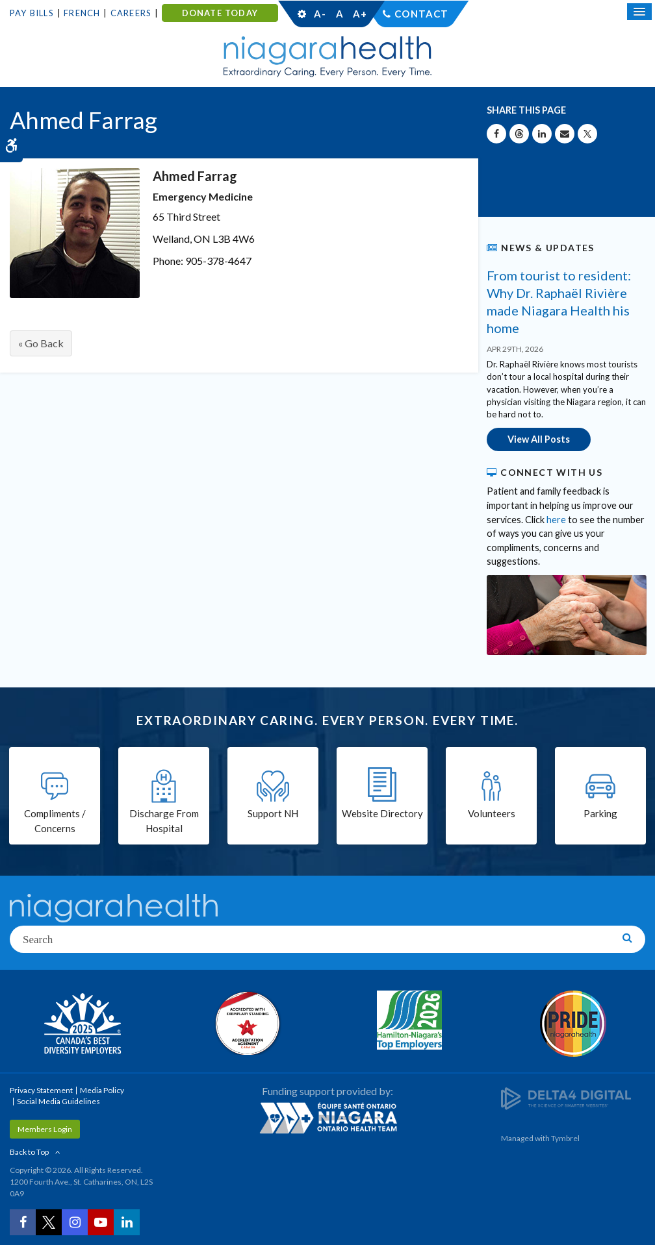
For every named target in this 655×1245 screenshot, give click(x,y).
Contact (421, 13)
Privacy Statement (41, 1090)
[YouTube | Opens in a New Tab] (101, 1222)
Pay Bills (32, 13)
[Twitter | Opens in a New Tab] (49, 1222)
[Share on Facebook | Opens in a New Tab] (496, 133)
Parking (600, 813)
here (556, 519)
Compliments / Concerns (55, 820)
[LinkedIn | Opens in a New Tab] (127, 1222)
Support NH (273, 813)
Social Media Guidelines (58, 1101)
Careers (130, 13)
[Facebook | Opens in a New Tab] (23, 1222)
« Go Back (41, 343)
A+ (359, 13)
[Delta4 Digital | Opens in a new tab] (566, 1097)
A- (320, 13)
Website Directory (382, 813)
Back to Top (29, 1152)
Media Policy (102, 1090)
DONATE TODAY (220, 13)
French (82, 13)
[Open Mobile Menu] (639, 11)
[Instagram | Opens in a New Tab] (75, 1222)
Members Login (45, 1129)
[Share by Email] (564, 133)
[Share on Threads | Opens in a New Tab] (519, 133)
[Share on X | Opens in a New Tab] (587, 133)
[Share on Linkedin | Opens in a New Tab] (542, 133)
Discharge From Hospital (164, 820)
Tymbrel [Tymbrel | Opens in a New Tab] (565, 1138)
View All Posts (538, 439)
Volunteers (491, 813)
